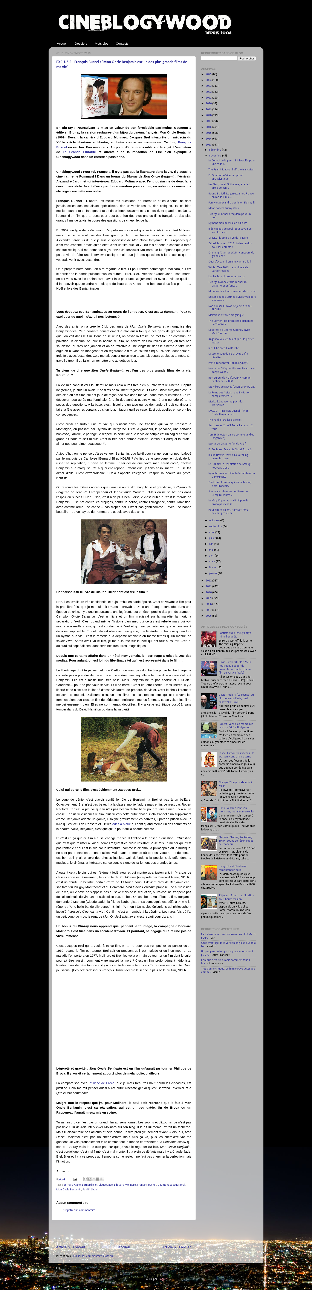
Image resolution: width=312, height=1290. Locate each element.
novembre (215, 155)
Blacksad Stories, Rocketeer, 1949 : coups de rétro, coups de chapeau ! (236, 841)
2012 (209, 580)
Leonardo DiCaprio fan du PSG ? (227, 443)
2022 (209, 92)
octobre (214, 520)
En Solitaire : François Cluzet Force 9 (230, 449)
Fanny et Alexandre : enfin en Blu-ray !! (231, 202)
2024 (209, 80)
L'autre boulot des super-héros (227, 276)
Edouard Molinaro (125, 1185)
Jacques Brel (177, 1185)
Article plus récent (71, 1247)
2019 (209, 109)
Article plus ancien (176, 1247)
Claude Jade (106, 1185)
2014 (209, 138)
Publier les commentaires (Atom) (93, 1256)
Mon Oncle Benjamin (68, 1189)
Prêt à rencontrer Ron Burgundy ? (228, 363)
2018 (209, 115)
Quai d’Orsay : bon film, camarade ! (229, 261)
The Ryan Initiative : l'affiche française (231, 169)
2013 (209, 144)
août (212, 532)
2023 (209, 86)
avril (212, 555)
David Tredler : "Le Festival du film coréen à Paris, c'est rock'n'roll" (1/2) (236, 698)
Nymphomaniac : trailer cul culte (227, 223)
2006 (209, 616)
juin (211, 544)
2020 (209, 103)
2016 (209, 127)
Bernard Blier (90, 1185)
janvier (213, 573)
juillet (212, 538)
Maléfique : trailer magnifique (226, 315)
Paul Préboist (90, 1189)
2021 (209, 97)
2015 (209, 133)
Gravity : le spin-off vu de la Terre (228, 238)
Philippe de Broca (102, 1083)
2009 (209, 598)
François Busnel (146, 1185)
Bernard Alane (72, 1185)
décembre (215, 150)
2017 (209, 121)
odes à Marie (121, 824)
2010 (209, 592)
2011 (209, 586)
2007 (209, 610)
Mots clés (101, 43)
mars (212, 561)
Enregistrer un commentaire (78, 1210)
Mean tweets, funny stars (223, 208)
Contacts (122, 43)
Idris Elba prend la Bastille (223, 348)
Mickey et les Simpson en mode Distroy (231, 291)
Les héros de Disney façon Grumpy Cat (231, 386)
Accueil (62, 43)
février (213, 567)
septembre (216, 526)
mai (211, 550)
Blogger (162, 1279)
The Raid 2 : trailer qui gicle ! (225, 420)
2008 (209, 604)
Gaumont (163, 1185)
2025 (209, 74)
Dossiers (81, 43)
